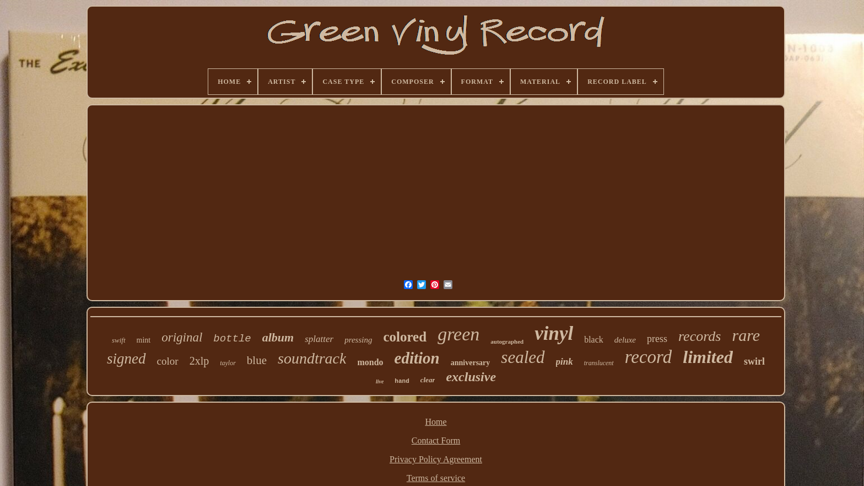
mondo (370, 362)
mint (144, 340)
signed (126, 358)
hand (402, 381)
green (458, 334)
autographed (506, 341)
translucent (599, 363)
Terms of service (436, 478)
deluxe (625, 339)
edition (417, 358)
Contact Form (436, 440)
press (657, 338)
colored (404, 336)
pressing (358, 339)
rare (746, 335)
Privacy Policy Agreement (436, 459)
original (181, 337)
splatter (319, 339)
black (593, 339)
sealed (522, 357)
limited (708, 357)
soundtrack (312, 358)
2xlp (199, 361)
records (699, 336)
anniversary (470, 363)
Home (435, 421)
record (648, 357)
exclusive (471, 377)
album (278, 337)
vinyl (553, 333)
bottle (232, 339)
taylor (228, 363)
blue (257, 360)
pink (564, 361)
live (380, 381)
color (168, 361)
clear (427, 380)
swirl (754, 361)
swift (119, 340)
